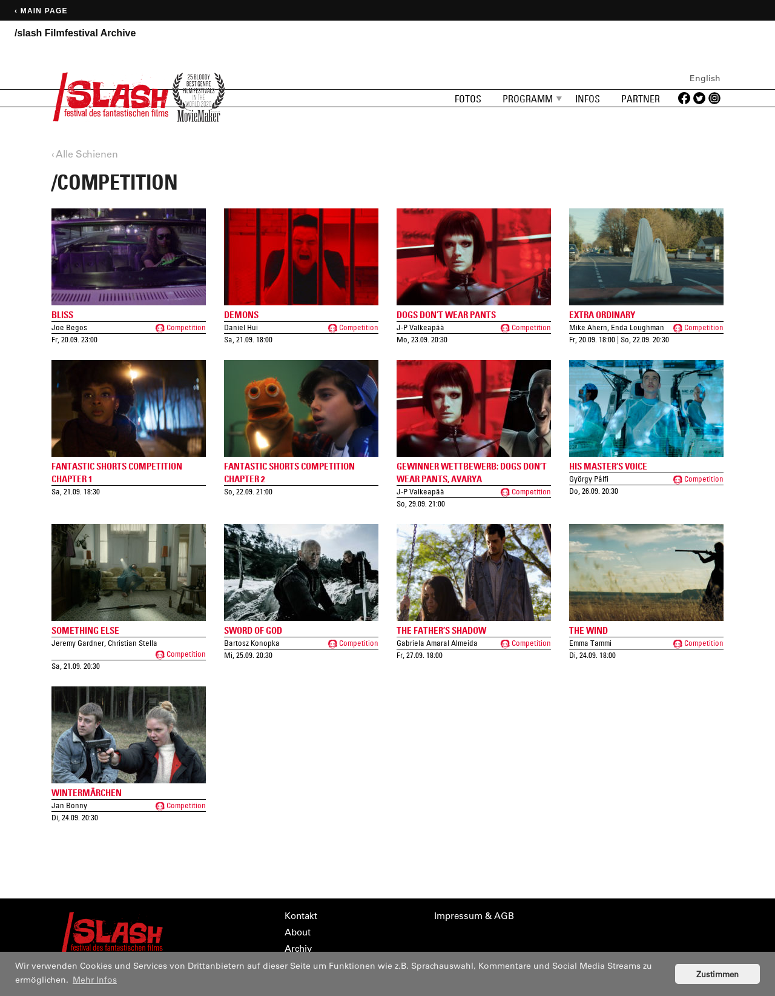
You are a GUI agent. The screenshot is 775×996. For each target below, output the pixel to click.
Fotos (468, 99)
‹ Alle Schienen (84, 153)
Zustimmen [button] (717, 974)
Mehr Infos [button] (95, 979)
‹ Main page (41, 11)
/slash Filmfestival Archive (75, 33)
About (298, 932)
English (705, 78)
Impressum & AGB (474, 915)
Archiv (298, 948)
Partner (640, 99)
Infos (587, 99)
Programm (528, 99)
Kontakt (301, 915)
